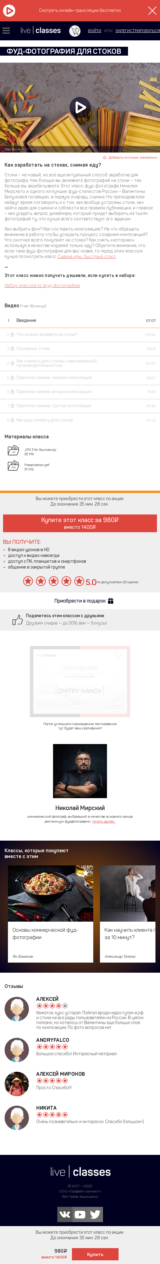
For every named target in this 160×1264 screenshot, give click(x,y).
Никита (46, 1108)
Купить (95, 1254)
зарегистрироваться (138, 30)
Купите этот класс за (80, 523)
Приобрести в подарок (80, 601)
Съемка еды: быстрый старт (87, 256)
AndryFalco (52, 1040)
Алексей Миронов (60, 1074)
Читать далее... (104, 821)
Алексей (47, 999)
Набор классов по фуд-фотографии (42, 285)
